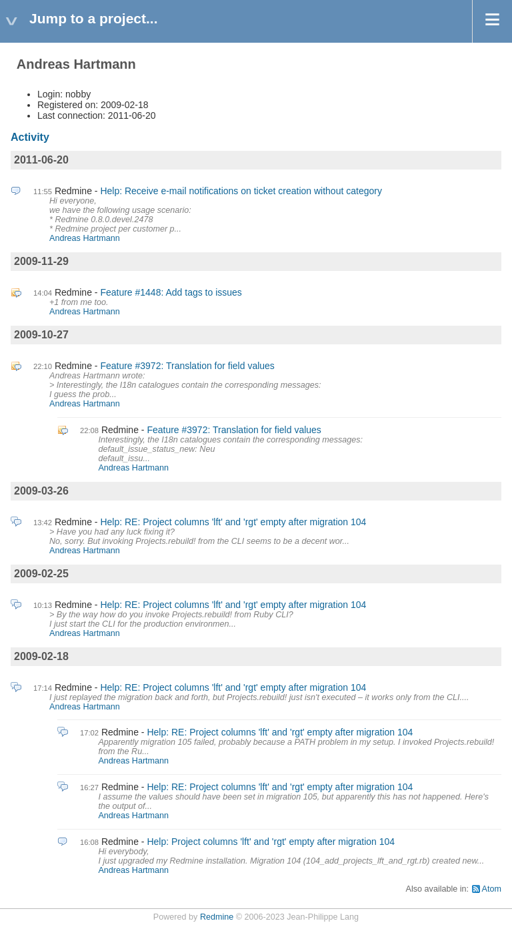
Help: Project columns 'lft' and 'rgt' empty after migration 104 (271, 841)
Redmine (216, 917)
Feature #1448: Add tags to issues (170, 292)
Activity (30, 137)
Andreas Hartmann (84, 238)
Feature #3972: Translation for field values (187, 365)
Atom (491, 889)
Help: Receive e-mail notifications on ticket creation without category (241, 191)
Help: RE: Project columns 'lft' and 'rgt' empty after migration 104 (233, 522)
